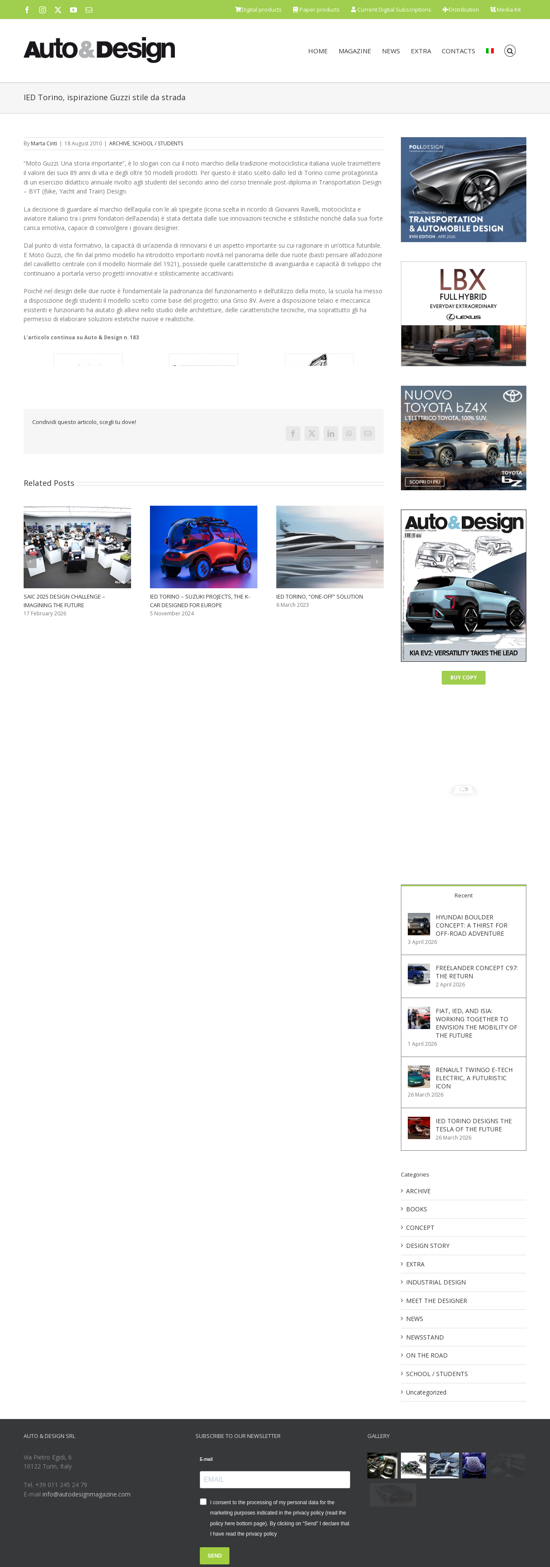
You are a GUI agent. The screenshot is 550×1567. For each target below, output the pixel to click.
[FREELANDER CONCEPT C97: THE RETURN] (419, 968)
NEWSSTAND (425, 1337)
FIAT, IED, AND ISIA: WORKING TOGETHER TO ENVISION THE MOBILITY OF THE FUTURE (476, 1023)
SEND (215, 1556)
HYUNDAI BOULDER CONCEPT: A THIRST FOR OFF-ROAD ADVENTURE (471, 925)
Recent (464, 895)
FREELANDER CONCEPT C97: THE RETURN (477, 972)
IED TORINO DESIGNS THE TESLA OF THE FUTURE (474, 1125)
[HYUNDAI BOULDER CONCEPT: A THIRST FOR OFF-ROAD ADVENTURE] (419, 917)
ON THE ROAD (427, 1355)
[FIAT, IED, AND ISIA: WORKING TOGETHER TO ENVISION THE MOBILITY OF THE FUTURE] (419, 1011)
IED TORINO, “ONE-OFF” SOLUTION (319, 596)
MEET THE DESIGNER (436, 1301)
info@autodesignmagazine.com (87, 1494)
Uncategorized (426, 1392)
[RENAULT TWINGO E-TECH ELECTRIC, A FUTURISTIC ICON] (419, 1070)
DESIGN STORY (427, 1245)
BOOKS (416, 1209)
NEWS (414, 1319)
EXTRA (415, 1264)
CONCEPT (420, 1227)
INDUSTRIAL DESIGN (436, 1282)
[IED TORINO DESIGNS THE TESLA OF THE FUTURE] (419, 1121)
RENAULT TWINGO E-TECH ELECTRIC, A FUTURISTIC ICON (474, 1078)
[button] (510, 50)
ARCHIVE (119, 143)
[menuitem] (490, 50)
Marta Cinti (44, 143)
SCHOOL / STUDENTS (157, 143)
